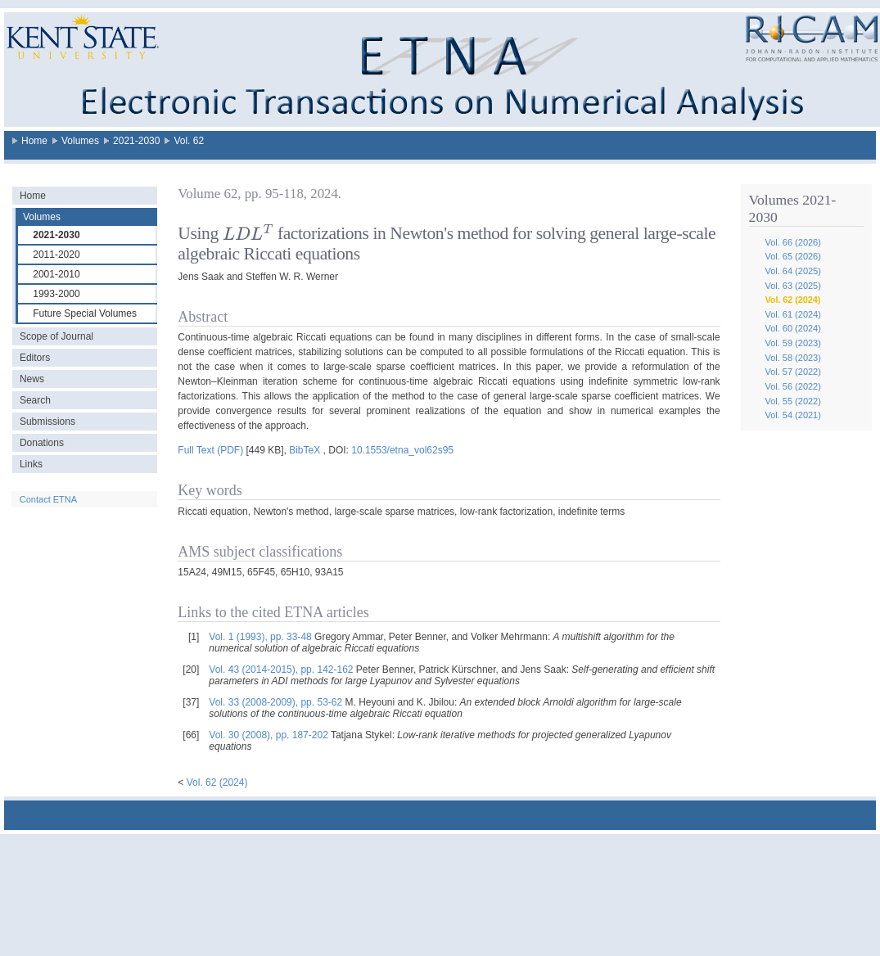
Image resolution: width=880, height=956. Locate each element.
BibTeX (304, 450)
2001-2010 (56, 274)
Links (31, 464)
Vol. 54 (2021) (793, 415)
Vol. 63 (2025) (793, 286)
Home (34, 141)
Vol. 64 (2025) (793, 271)
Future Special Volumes (85, 313)
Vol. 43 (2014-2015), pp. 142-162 (281, 669)
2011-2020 (56, 254)
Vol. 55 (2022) (793, 401)
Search (35, 400)
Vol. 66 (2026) (793, 242)
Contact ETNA (48, 499)
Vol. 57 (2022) (793, 372)
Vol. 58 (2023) (793, 358)
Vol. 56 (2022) (793, 386)
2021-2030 (136, 141)
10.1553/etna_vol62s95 (402, 450)
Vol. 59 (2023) (793, 343)
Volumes (80, 141)
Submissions (47, 421)
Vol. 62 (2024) (792, 299)
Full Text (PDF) (210, 450)
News (32, 379)
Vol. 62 (189, 141)
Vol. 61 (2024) (793, 314)
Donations (42, 443)
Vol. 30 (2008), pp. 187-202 (268, 735)
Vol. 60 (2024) (793, 328)
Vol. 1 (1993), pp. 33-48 (260, 637)
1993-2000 (56, 294)
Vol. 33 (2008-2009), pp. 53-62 (275, 702)
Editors (35, 357)
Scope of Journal (56, 336)
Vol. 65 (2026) (793, 256)
